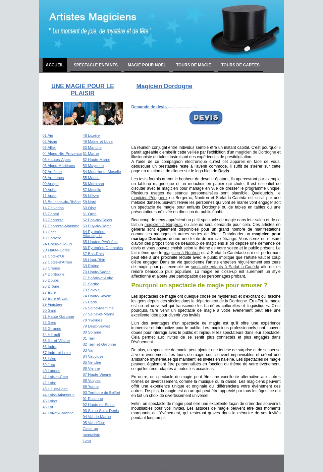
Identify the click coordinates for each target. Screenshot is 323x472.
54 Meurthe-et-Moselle (102, 172)
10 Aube (50, 190)
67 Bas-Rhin (93, 254)
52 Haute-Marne (96, 160)
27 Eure (49, 292)
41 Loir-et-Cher (55, 377)
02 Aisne (50, 141)
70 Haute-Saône (97, 272)
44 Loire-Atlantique (59, 395)
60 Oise (89, 208)
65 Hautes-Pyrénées (100, 242)
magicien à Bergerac (163, 224)
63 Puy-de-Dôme (97, 226)
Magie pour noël (147, 65)
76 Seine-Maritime (98, 308)
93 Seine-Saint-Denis (101, 411)
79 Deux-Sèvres (96, 326)
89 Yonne (91, 387)
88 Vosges (92, 380)
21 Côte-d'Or (53, 256)
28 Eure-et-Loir (55, 298)
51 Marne (91, 154)
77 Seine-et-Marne (98, 314)
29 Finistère (53, 304)
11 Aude (50, 196)
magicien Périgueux (149, 197)
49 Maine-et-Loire (98, 141)
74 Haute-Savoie (97, 296)
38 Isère (49, 359)
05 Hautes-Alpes (57, 160)
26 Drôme (51, 286)
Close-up (90, 429)
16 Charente (53, 220)
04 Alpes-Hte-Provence (62, 154)
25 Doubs (51, 280)
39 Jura (49, 365)
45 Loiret (50, 401)
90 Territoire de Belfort (101, 393)
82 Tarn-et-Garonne (99, 344)
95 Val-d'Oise (94, 423)
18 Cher (49, 232)
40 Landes (51, 371)
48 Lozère (91, 135)
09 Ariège (51, 184)
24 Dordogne (54, 274)
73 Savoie (91, 290)
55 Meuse (91, 178)
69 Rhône (91, 266)
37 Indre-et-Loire (57, 353)
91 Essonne (93, 399)
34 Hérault (51, 335)
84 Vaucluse (93, 356)
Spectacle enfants (96, 65)
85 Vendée (92, 362)
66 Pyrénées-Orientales (103, 248)
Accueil (55, 65)
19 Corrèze (52, 238)
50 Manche (92, 147)
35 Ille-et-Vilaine (56, 341)
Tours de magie (193, 65)
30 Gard (49, 310)
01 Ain (48, 135)
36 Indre (50, 347)
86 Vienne (91, 368)
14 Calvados (53, 208)
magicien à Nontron (182, 252)
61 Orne (90, 214)
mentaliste (91, 435)
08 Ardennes (53, 178)
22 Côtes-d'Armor (57, 262)
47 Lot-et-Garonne (58, 413)
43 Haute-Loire (55, 389)
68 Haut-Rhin (94, 260)
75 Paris (90, 302)
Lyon (87, 441)
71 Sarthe (91, 284)
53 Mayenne (93, 166)
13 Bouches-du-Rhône (62, 202)
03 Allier (49, 147)
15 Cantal (51, 214)
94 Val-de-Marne (97, 417)
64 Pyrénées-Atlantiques (94, 234)
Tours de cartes (240, 65)
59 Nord (90, 202)
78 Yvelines (92, 320)
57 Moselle (92, 190)
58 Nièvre (91, 196)
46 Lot (48, 407)
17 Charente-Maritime (61, 226)
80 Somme (92, 332)
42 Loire (49, 383)
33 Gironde (52, 329)
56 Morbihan (93, 184)
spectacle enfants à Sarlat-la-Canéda (225, 266)
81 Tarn (89, 338)
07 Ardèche (52, 172)
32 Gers (49, 322)
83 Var (88, 350)
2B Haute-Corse (56, 250)
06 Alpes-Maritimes (59, 166)
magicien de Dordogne (255, 152)
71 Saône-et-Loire (98, 278)
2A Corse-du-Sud (57, 244)
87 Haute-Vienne (97, 374)
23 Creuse (51, 268)
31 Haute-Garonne (58, 316)
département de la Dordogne (221, 301)
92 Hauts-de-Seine (99, 405)
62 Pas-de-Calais (97, 220)
